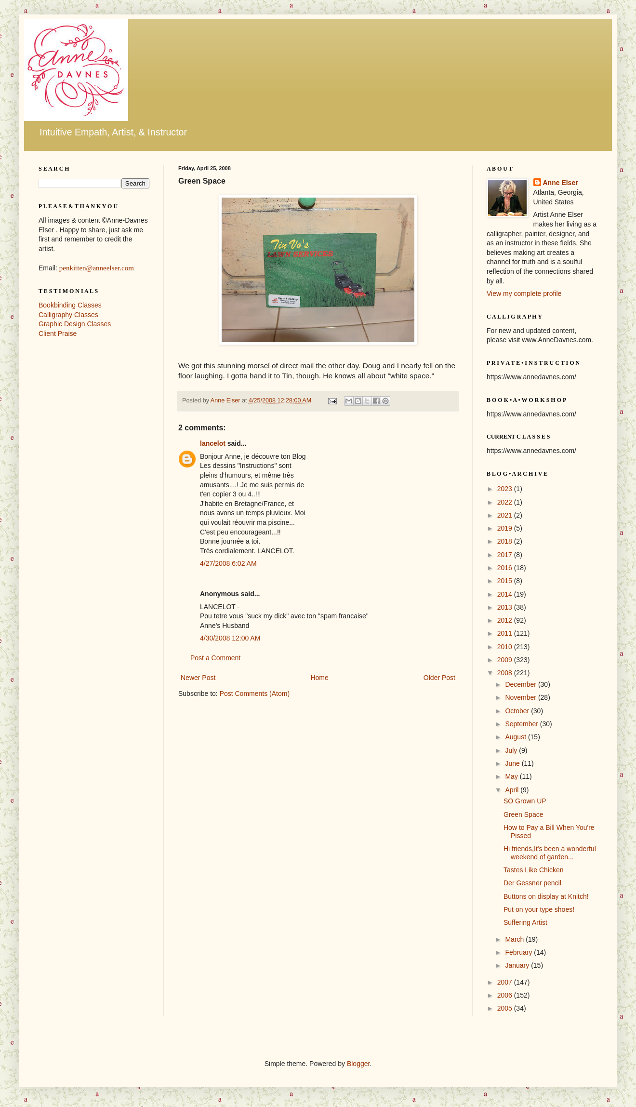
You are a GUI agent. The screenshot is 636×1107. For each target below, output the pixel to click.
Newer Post (198, 677)
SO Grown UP (525, 801)
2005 (505, 1008)
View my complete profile (524, 293)
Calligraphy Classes (68, 315)
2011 (505, 633)
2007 (505, 982)
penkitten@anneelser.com (96, 268)
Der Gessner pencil (532, 883)
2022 (505, 502)
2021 (505, 515)
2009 (505, 660)
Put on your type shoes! (539, 909)
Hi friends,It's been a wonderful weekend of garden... (550, 853)
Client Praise (58, 333)
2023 (505, 489)
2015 (505, 581)
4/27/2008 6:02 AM (228, 563)
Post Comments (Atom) (255, 693)
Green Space (523, 814)
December (521, 684)
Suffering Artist (525, 922)
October (518, 711)
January (518, 965)
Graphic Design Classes (75, 324)
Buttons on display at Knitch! (546, 896)
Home (319, 677)
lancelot (212, 443)
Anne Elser (560, 183)
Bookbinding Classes (70, 305)
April (512, 790)
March (515, 939)
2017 (505, 555)
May (512, 776)
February (519, 952)
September (522, 724)
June (513, 763)
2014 (505, 594)
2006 (505, 995)
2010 (505, 647)
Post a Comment (215, 658)
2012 (505, 620)
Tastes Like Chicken (534, 870)
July (512, 750)
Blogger (358, 1063)
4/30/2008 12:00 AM (230, 638)
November (521, 697)
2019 (505, 528)
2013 (505, 607)
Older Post (439, 677)
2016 (505, 568)
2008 (505, 673)
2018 (505, 541)
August (516, 737)
